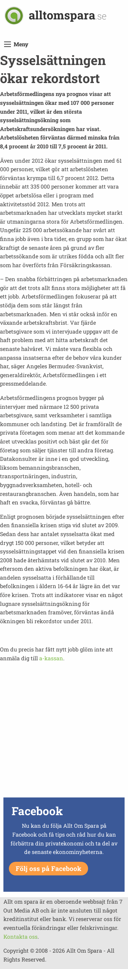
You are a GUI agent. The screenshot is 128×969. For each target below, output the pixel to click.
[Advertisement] (64, 731)
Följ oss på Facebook (48, 868)
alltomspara (67, 14)
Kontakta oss (20, 936)
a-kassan (51, 658)
